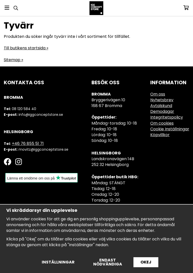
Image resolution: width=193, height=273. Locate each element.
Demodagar (162, 111)
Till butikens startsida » (26, 48)
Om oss (157, 94)
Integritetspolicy (166, 117)
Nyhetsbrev (161, 100)
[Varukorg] (186, 7)
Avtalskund (161, 106)
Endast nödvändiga (107, 262)
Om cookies (162, 123)
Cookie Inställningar (169, 129)
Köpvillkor (160, 135)
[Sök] (15, 8)
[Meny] (7, 7)
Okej (145, 262)
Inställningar (58, 262)
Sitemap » (13, 60)
